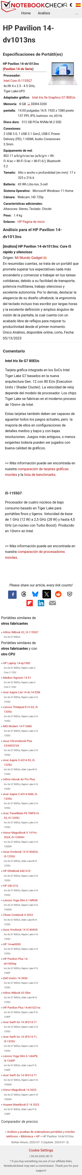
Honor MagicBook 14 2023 (19, 1089)
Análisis (44, 13)
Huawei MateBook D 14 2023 (21, 1104)
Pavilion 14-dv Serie (18, 69)
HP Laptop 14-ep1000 (16, 663)
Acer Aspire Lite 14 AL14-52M (21, 692)
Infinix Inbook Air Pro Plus (19, 779)
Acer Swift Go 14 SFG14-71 (20, 1022)
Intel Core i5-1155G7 (17, 81)
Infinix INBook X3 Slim (17, 992)
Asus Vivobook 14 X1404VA (20, 929)
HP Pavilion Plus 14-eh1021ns (21, 1007)
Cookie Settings (41, 1150)
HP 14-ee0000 (12, 944)
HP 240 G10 (10, 885)
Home (26, 13)
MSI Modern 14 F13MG (17, 726)
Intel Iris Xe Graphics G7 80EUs (53, 97)
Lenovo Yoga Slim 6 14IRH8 (20, 900)
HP (38, 1136)
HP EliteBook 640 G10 (16, 871)
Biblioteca (27, 1136)
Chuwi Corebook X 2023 (18, 914)
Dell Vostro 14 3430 (15, 978)
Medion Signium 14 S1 (17, 677)
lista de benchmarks (39, 475)
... (76, 13)
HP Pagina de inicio (31, 222)
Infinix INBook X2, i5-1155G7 (20, 632)
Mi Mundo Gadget (28, 258)
